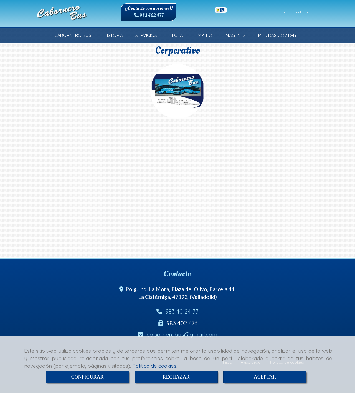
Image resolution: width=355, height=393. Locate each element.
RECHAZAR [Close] (176, 377)
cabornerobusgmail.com (182, 334)
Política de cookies (154, 365)
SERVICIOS (146, 35)
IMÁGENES (235, 35)
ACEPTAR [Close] (265, 377)
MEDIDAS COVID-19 (277, 35)
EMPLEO (203, 35)
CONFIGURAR (87, 377)
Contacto (301, 12)
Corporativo (177, 50)
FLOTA (176, 35)
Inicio (284, 12)
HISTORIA (113, 35)
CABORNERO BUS (72, 35)
